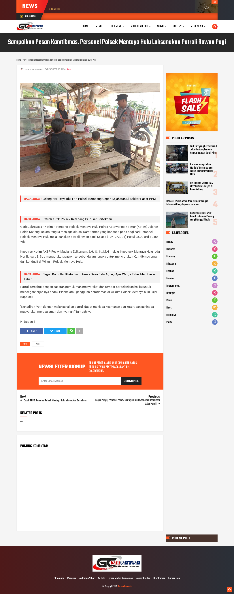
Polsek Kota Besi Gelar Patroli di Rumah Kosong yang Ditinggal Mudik (202, 216)
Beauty (169, 242)
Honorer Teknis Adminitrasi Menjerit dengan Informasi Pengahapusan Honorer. (187, 203)
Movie (169, 300)
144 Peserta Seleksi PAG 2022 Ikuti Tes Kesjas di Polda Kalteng (201, 186)
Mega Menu (197, 26)
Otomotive (171, 315)
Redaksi (71, 579)
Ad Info (101, 579)
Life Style (170, 293)
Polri (38, 344)
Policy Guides (143, 579)
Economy (170, 256)
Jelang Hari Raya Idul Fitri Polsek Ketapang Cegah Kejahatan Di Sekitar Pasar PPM (99, 199)
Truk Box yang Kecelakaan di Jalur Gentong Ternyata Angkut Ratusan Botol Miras (203, 149)
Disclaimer (159, 579)
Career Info (174, 579)
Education (171, 264)
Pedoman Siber (87, 579)
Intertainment (173, 286)
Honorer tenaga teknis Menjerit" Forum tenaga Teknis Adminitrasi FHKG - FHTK (202, 169)
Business (170, 249)
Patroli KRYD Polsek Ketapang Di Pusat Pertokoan (77, 219)
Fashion (170, 278)
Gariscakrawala (125, 586)
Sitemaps (59, 579)
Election (170, 271)
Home (85, 26)
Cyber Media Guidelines (120, 579)
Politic (169, 322)
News (169, 308)
